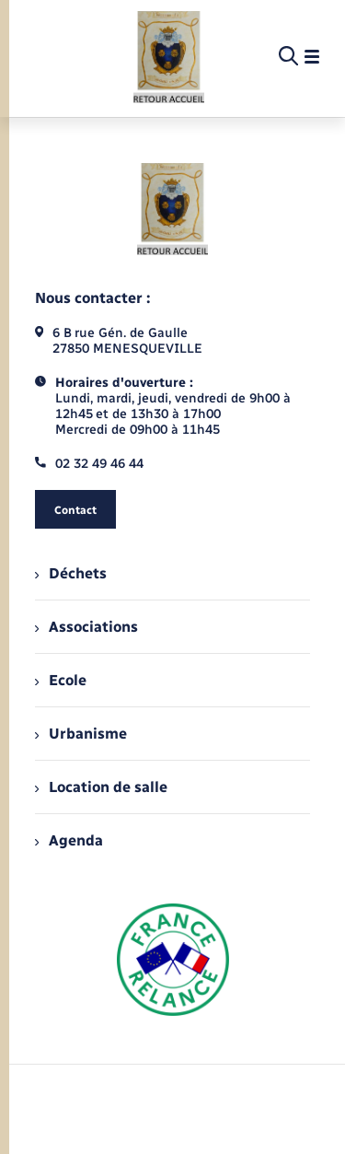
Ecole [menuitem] (60, 680)
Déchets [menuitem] (71, 573)
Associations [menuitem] (86, 626)
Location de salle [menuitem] (101, 787)
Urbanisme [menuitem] (81, 733)
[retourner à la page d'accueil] (168, 57)
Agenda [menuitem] (69, 840)
